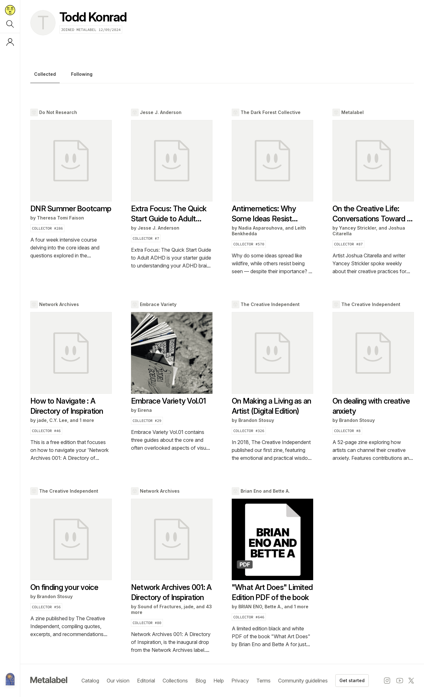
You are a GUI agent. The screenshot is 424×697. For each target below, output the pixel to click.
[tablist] (222, 75)
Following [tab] (81, 74)
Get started (352, 680)
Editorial (146, 680)
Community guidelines (303, 680)
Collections (175, 680)
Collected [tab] (45, 74)
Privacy (240, 680)
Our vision (118, 680)
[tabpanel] (222, 381)
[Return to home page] (10, 10)
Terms (263, 680)
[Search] (10, 24)
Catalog (90, 680)
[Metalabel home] (10, 679)
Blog (200, 680)
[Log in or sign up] (10, 42)
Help (218, 680)
